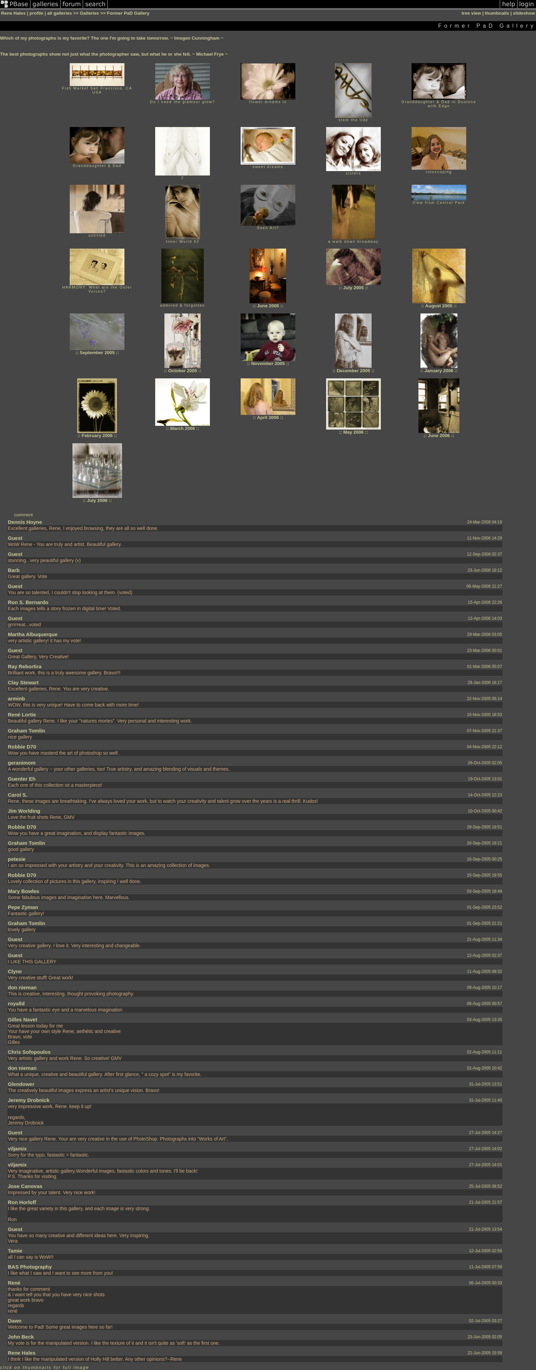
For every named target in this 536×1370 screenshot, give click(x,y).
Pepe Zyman (23, 907)
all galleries (59, 13)
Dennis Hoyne (25, 522)
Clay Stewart (23, 682)
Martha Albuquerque (32, 634)
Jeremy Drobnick (29, 1100)
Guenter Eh (22, 779)
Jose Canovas (25, 1186)
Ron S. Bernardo (28, 602)
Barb (13, 570)
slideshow (524, 13)
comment (23, 514)
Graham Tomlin (26, 730)
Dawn (15, 1321)
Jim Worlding (24, 811)
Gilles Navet (22, 1019)
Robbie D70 (22, 747)
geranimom (22, 763)
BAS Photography (30, 1267)
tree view (471, 13)
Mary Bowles (23, 891)
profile (36, 13)
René (14, 1283)
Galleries (89, 13)
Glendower (21, 1084)
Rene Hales (22, 1353)
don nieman (22, 987)
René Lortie (22, 714)
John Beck (21, 1337)
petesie (17, 859)
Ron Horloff (22, 1202)
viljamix (17, 1148)
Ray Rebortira (24, 666)
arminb (16, 698)
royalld (16, 1003)
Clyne (15, 971)
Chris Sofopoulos (29, 1052)
